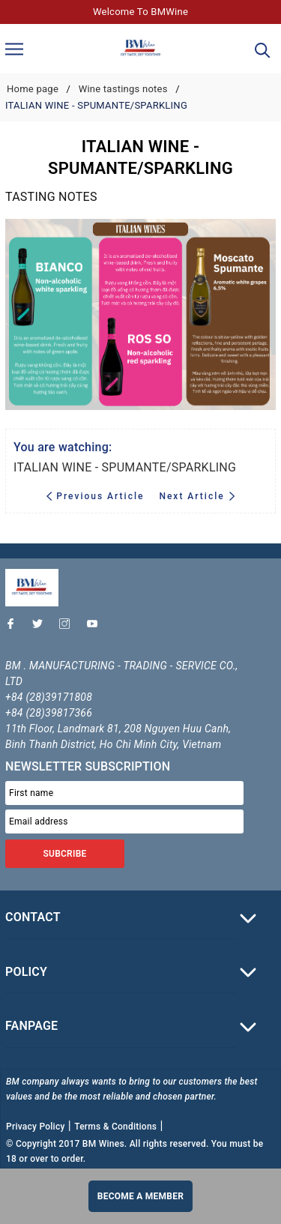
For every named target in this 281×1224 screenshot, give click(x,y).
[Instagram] (68, 627)
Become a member (140, 1196)
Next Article (197, 496)
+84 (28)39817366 (48, 713)
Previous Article (97, 496)
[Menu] (14, 48)
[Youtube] (96, 627)
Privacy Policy (35, 1126)
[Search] (263, 49)
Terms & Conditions (115, 1126)
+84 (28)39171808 (48, 697)
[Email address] (124, 821)
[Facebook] (14, 627)
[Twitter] (41, 627)
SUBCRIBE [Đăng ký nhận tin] (64, 853)
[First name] (124, 793)
